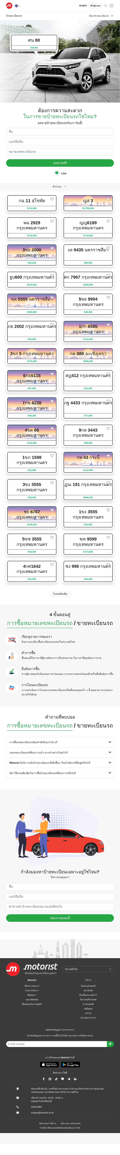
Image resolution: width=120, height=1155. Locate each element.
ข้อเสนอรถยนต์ (88, 986)
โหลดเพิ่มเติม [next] (60, 594)
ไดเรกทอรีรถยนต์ (88, 999)
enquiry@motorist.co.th (42, 1112)
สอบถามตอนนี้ (60, 918)
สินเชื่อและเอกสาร (88, 995)
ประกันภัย (88, 990)
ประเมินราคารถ (88, 1017)
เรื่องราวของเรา (32, 986)
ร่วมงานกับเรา (32, 990)
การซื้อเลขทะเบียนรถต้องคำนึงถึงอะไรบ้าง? (60, 742)
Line (60, 173)
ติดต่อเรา (32, 995)
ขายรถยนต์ (88, 1004)
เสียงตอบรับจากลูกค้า (32, 1004)
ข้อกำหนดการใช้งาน (47, 1123)
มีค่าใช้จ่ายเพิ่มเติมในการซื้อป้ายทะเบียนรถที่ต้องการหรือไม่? (60, 772)
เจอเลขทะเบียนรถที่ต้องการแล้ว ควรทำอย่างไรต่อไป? (60, 752)
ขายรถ (83, 5)
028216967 (36, 1107)
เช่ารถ (88, 1013)
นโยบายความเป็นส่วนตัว (70, 1123)
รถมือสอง (88, 1008)
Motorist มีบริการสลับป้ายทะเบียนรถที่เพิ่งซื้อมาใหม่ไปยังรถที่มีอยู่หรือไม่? (60, 762)
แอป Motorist (32, 999)
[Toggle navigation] (112, 16)
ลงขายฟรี (60, 163)
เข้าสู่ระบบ (95, 5)
